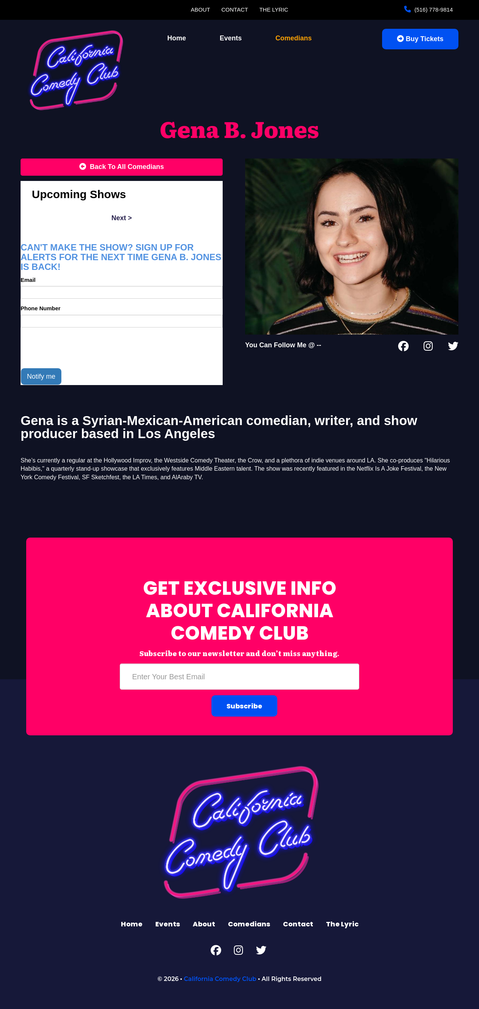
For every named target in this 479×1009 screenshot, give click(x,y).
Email (28, 280)
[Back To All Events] (122, 167)
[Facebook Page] (403, 347)
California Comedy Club (220, 978)
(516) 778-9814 (433, 9)
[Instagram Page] (428, 347)
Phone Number (41, 308)
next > (122, 218)
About (200, 9)
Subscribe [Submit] (244, 706)
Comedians (293, 38)
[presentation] (77, 347)
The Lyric (273, 9)
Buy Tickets (420, 39)
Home (176, 38)
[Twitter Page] (453, 347)
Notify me (41, 376)
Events (231, 38)
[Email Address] (239, 677)
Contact (235, 9)
